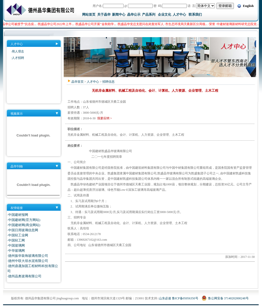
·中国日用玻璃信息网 (22, 230)
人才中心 (179, 14)
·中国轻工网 (16, 240)
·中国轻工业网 (17, 235)
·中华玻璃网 (16, 250)
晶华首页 (77, 81)
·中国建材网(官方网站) (23, 220)
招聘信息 (108, 81)
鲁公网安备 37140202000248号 (225, 298)
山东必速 (165, 298)
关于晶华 (104, 14)
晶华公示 (133, 14)
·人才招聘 (17, 58)
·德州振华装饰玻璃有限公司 (27, 256)
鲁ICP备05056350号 (185, 298)
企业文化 (164, 14)
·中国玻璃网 (16, 245)
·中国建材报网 (17, 215)
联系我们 (195, 14)
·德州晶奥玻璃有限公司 (24, 276)
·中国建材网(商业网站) (23, 225)
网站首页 (88, 14)
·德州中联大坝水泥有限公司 (27, 261)
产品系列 (148, 14)
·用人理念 (17, 51)
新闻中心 (118, 14)
